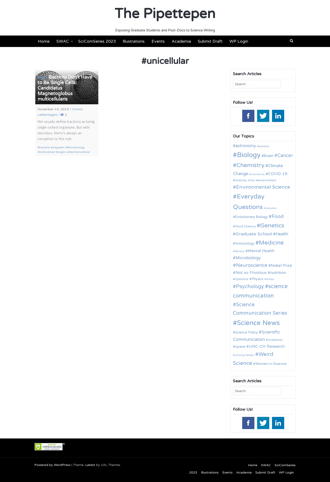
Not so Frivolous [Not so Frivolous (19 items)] (251, 272)
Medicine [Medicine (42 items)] (271, 242)
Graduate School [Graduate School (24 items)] (254, 234)
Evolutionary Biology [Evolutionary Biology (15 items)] (251, 217)
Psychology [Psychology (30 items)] (250, 286)
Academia (181, 41)
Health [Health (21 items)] (281, 234)
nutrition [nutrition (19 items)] (278, 272)
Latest (90, 465)
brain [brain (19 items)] (268, 155)
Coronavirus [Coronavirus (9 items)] (257, 174)
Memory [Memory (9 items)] (239, 251)
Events (158, 41)
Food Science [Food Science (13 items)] (245, 226)
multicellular (47, 152)
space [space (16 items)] (240, 346)
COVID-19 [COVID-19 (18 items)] (277, 173)
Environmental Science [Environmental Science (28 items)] (263, 187)
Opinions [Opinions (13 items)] (241, 279)
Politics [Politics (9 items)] (270, 279)
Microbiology (76, 147)
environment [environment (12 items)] (267, 180)
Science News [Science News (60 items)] (258, 323)
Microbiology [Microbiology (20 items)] (248, 257)
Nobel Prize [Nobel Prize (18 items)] (281, 265)
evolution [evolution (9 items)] (271, 208)
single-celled (65, 152)
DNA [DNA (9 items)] (252, 180)
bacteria (44, 147)
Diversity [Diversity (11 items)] (241, 180)
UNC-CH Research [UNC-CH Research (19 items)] (267, 346)
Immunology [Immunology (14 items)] (244, 243)
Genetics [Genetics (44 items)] (272, 225)
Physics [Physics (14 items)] (257, 279)
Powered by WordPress (52, 465)
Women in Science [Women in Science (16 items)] (270, 363)
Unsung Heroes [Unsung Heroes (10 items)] (244, 355)
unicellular (83, 152)
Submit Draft (210, 41)
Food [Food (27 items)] (278, 216)
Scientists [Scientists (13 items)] (275, 340)
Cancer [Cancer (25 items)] (285, 155)
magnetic (58, 147)
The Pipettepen (165, 14)
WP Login (238, 41)
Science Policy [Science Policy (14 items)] (246, 332)
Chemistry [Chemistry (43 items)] (250, 165)
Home (44, 41)
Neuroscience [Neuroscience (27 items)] (251, 265)
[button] (291, 41)
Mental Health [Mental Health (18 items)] (261, 250)
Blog (41, 77)
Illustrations (134, 41)
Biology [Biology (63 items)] (249, 155)
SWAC (62, 41)
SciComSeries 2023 (97, 41)
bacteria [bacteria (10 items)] (263, 146)
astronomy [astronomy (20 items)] (245, 145)
